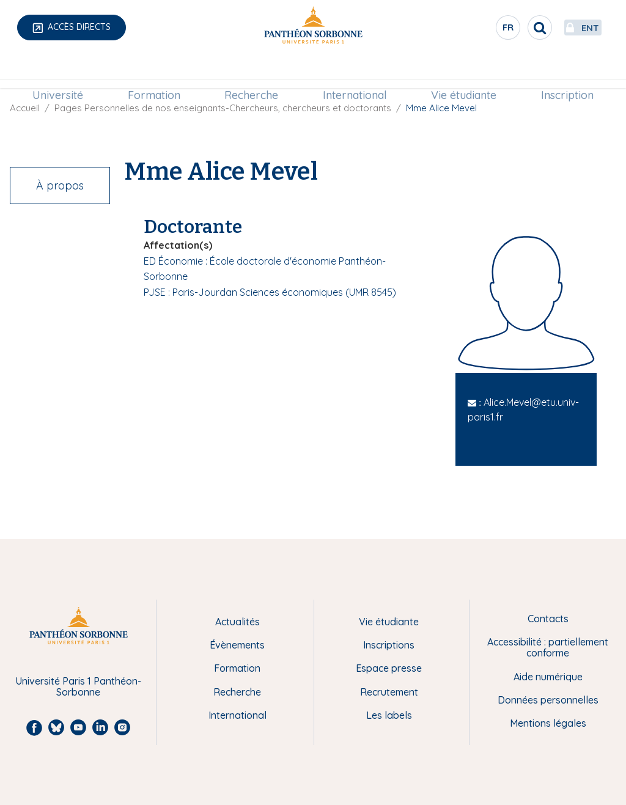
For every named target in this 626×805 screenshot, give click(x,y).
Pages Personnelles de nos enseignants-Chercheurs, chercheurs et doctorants (222, 108)
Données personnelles (548, 699)
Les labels (389, 715)
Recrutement (389, 691)
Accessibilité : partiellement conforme (547, 647)
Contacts (548, 618)
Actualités (237, 621)
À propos (60, 185)
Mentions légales (548, 723)
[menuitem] (65, 71)
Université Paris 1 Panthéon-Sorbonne (78, 686)
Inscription (560, 71)
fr (476, 30)
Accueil (25, 108)
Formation (158, 71)
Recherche (253, 71)
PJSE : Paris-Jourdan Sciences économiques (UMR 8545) (270, 292)
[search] (507, 27)
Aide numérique (548, 676)
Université (65, 71)
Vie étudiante (459, 71)
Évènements (237, 644)
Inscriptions (388, 644)
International (353, 71)
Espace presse (389, 668)
